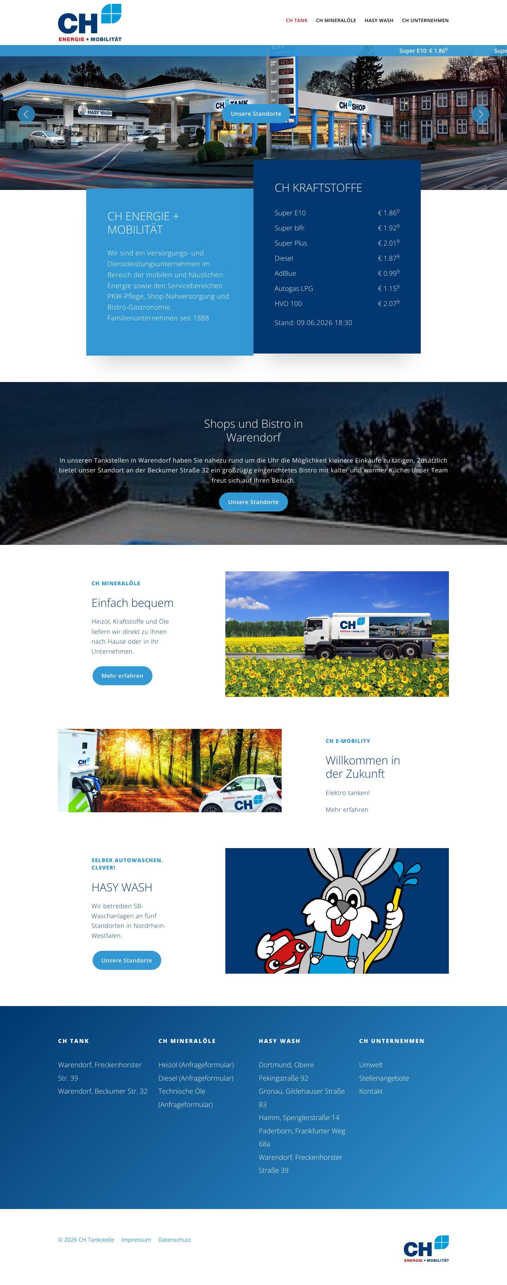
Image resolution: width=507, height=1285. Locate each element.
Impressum (136, 1236)
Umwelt (370, 1064)
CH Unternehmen (392, 1041)
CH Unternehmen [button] (425, 20)
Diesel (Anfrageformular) (195, 1077)
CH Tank (73, 1041)
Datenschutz (174, 1236)
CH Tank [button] (297, 20)
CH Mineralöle (187, 1041)
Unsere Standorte (256, 113)
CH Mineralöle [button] (336, 20)
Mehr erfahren (126, 676)
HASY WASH (280, 1041)
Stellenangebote (383, 1077)
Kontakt (370, 1090)
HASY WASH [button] (379, 20)
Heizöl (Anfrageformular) (195, 1064)
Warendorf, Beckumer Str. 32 (102, 1090)
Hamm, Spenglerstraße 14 (298, 1116)
